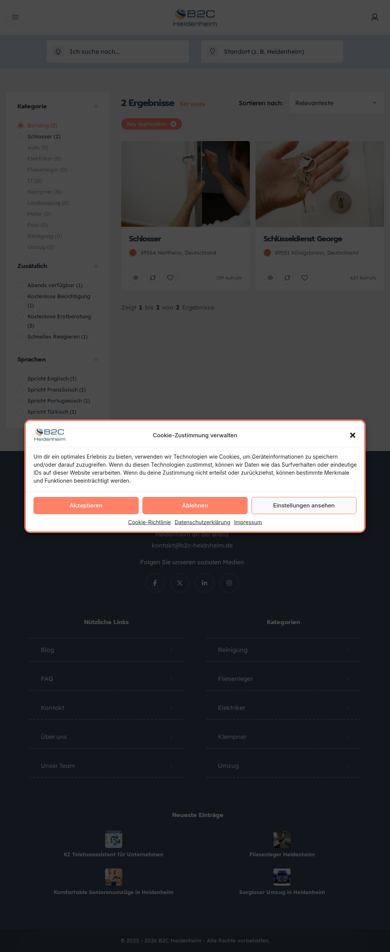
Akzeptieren (86, 505)
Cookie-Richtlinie (149, 522)
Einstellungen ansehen (304, 505)
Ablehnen (195, 505)
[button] (352, 435)
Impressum (248, 522)
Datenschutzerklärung (202, 522)
